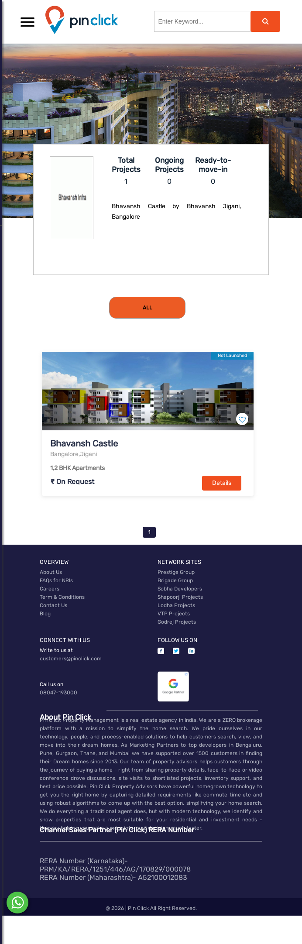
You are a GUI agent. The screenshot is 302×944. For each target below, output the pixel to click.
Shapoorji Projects (180, 597)
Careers (49, 589)
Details (221, 483)
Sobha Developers (180, 589)
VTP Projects (174, 614)
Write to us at (56, 650)
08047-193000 (58, 693)
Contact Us (53, 605)
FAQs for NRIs (56, 580)
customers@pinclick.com (71, 659)
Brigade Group (175, 580)
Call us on (51, 684)
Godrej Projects (177, 622)
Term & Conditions (62, 597)
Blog (45, 614)
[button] (27, 22)
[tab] (147, 308)
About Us (51, 572)
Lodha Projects (176, 605)
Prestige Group (176, 572)
